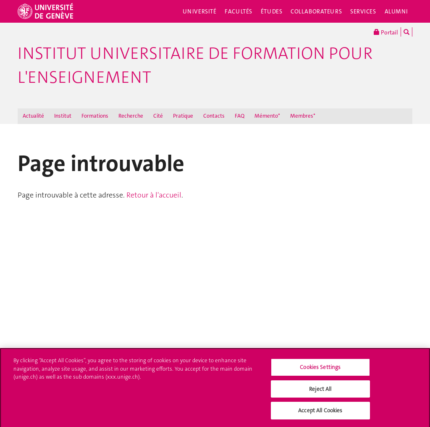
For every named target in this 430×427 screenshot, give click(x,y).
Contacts (214, 115)
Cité (158, 115)
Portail (386, 32)
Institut (62, 115)
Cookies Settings (320, 370)
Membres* (302, 115)
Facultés (238, 11)
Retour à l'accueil (153, 195)
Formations (94, 115)
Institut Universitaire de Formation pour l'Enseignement (195, 65)
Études (271, 11)
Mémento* (267, 115)
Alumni (396, 11)
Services (363, 11)
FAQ (239, 115)
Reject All (320, 391)
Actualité (33, 115)
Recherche (130, 115)
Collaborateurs (316, 11)
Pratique (183, 115)
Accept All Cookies (320, 413)
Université (200, 11)
